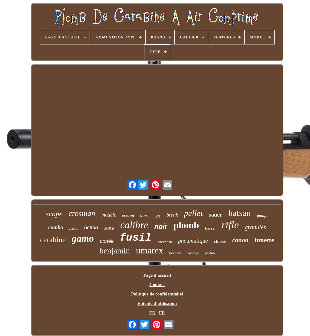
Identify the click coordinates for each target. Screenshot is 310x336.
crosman (81, 213)
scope (54, 214)
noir (160, 226)
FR (162, 312)
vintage (193, 253)
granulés (255, 227)
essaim (128, 215)
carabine (53, 240)
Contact (157, 284)
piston (210, 253)
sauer (215, 214)
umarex (149, 250)
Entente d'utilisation (157, 303)
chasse (220, 241)
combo (55, 227)
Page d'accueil (157, 275)
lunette (264, 240)
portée (107, 241)
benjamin (115, 250)
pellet (193, 213)
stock (109, 227)
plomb (186, 225)
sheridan (164, 242)
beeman (175, 253)
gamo (83, 238)
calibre (134, 225)
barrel (210, 228)
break (172, 215)
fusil (135, 238)
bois (144, 215)
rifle (230, 224)
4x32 (157, 216)
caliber (73, 229)
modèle (108, 215)
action (91, 227)
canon (240, 240)
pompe (262, 215)
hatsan (239, 213)
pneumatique (193, 240)
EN (152, 312)
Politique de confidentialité (157, 294)
